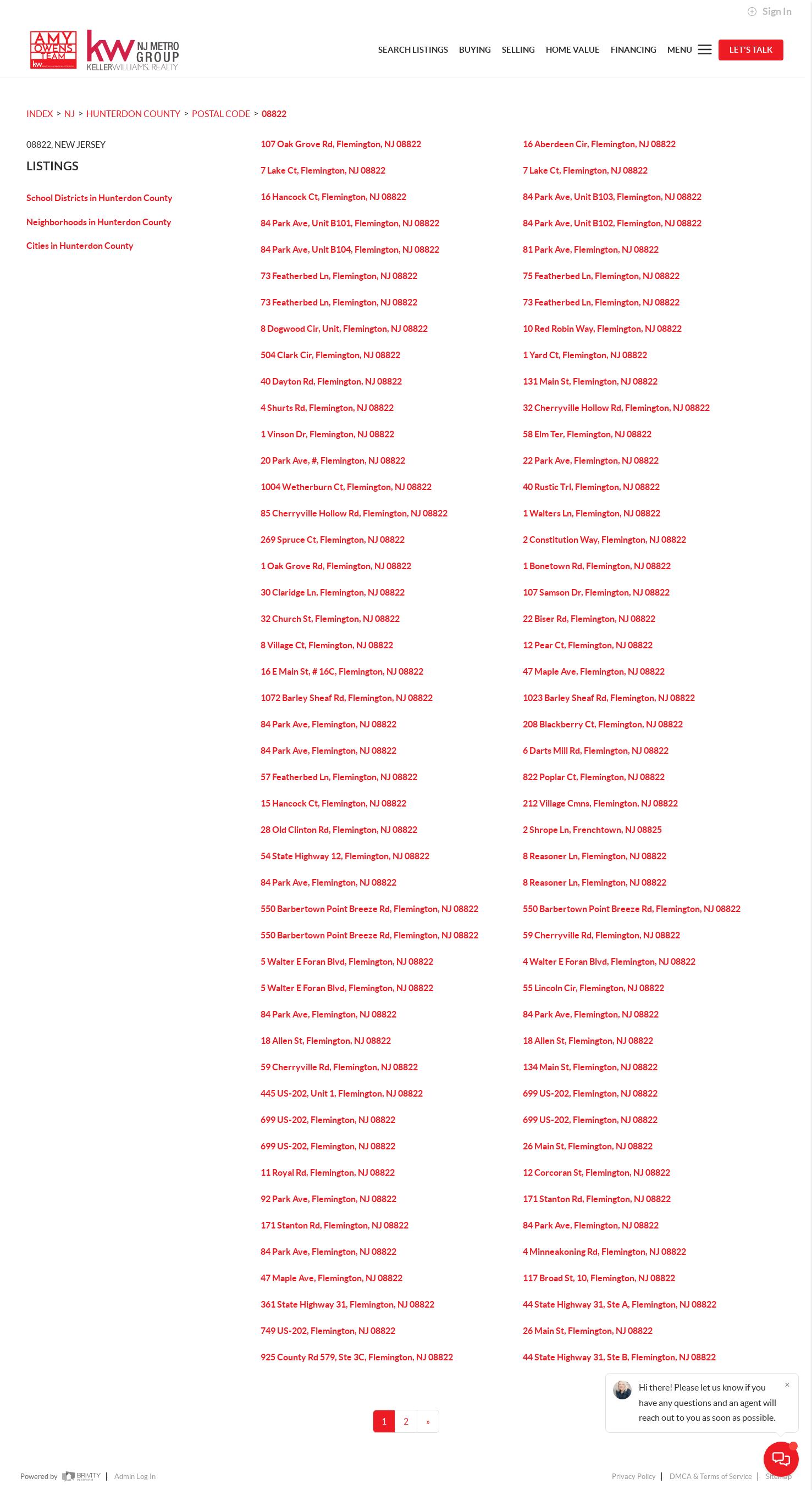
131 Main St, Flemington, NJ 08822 (590, 381)
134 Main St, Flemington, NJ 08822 (590, 1067)
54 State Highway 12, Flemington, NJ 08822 (345, 856)
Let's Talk (751, 49)
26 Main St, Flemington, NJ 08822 (588, 1146)
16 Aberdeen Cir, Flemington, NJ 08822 (599, 144)
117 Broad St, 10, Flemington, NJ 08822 (599, 1278)
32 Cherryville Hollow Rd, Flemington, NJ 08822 (616, 407)
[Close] (787, 1384)
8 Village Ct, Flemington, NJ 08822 (327, 645)
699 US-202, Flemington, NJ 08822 (590, 1093)
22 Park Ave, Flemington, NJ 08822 (591, 460)
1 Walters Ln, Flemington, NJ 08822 (591, 513)
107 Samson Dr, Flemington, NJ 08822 (596, 592)
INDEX (39, 114)
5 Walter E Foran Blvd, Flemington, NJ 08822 (347, 961)
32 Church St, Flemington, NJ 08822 (330, 618)
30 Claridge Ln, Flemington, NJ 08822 (333, 592)
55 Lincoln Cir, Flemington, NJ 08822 (593, 987)
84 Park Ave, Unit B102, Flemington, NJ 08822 (612, 223)
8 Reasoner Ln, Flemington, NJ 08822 (594, 856)
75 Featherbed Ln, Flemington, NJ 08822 (601, 275)
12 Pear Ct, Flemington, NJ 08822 (588, 645)
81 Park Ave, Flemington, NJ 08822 (591, 249)
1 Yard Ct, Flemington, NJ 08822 (585, 355)
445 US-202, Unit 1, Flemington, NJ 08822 (342, 1093)
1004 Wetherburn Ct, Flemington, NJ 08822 (346, 486)
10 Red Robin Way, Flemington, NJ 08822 (602, 328)
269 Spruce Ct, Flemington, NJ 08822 (333, 539)
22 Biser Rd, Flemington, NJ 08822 (589, 618)
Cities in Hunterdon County (80, 246)
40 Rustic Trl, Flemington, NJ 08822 (591, 486)
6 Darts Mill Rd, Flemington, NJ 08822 (596, 750)
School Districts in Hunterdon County (99, 198)
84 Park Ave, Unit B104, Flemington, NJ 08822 (350, 249)
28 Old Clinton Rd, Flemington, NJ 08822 (339, 829)
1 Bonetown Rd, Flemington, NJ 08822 (597, 565)
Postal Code (221, 114)
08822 (274, 114)
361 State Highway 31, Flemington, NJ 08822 (347, 1304)
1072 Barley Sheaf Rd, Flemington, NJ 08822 (347, 697)
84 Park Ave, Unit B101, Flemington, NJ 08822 (350, 223)
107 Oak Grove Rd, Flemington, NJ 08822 (341, 144)
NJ (69, 114)
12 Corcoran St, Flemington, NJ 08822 (596, 1172)
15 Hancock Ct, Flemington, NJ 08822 (333, 803)
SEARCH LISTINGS (413, 49)
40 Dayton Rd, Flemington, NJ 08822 (331, 381)
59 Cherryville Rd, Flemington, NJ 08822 (601, 935)
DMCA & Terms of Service (711, 1476)
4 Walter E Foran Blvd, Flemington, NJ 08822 (609, 961)
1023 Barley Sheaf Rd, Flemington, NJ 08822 (609, 697)
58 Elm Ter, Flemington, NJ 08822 (587, 434)
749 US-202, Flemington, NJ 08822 (328, 1330)
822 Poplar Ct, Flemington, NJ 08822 (594, 776)
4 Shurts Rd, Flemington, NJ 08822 (327, 407)
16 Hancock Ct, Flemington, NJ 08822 (333, 196)
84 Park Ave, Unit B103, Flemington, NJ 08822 (612, 196)
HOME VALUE (573, 49)
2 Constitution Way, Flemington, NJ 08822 (604, 539)
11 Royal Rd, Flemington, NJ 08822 (328, 1172)
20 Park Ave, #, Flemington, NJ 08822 (333, 460)
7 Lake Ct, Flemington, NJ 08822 (323, 170)
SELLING (518, 49)
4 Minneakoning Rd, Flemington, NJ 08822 (604, 1251)
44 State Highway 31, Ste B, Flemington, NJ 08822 (619, 1357)
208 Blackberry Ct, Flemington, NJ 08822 (603, 724)
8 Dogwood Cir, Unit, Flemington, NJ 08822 (344, 328)
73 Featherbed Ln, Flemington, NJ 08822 (339, 275)
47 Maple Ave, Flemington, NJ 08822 (594, 671)
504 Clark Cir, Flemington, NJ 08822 (330, 355)
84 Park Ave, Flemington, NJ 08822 (328, 724)
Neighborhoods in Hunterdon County (99, 222)
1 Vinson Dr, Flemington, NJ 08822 (327, 434)
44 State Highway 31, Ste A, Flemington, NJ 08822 (619, 1304)
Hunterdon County (133, 114)
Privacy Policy (634, 1476)
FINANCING (633, 49)
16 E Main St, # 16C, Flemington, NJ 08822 (342, 671)
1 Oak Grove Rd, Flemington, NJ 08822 (336, 565)
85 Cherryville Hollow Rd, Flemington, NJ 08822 (354, 513)
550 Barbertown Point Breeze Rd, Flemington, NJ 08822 (369, 908)
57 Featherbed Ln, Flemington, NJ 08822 (339, 776)
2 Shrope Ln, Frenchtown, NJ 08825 (592, 829)
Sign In (769, 11)
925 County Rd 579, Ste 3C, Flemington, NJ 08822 (357, 1357)
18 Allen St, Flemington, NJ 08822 (326, 1040)
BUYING (475, 49)
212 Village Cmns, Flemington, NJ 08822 (600, 803)
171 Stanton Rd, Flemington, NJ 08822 (597, 1198)
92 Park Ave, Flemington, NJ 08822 (328, 1198)
